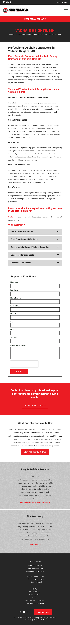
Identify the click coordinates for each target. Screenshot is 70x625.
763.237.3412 (62, 2)
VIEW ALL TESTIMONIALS (35, 452)
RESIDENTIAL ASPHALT (34, 601)
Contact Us (43, 612)
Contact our (12, 217)
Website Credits (39, 619)
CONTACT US (34, 595)
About (34, 598)
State (12, 330)
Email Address (15, 306)
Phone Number (15, 298)
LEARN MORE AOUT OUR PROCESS (35, 502)
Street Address (15, 314)
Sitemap (28, 619)
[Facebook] (10, 2)
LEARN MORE (35, 545)
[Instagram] (4, 2)
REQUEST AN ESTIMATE (35, 19)
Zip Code (13, 338)
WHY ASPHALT (34, 592)
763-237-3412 (35, 561)
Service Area (38, 34)
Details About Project (17, 346)
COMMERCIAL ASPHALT (34, 604)
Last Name (14, 290)
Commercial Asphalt (23, 34)
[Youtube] (7, 2)
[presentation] (24, 364)
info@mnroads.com (35, 565)
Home (11, 34)
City (11, 322)
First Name (14, 282)
